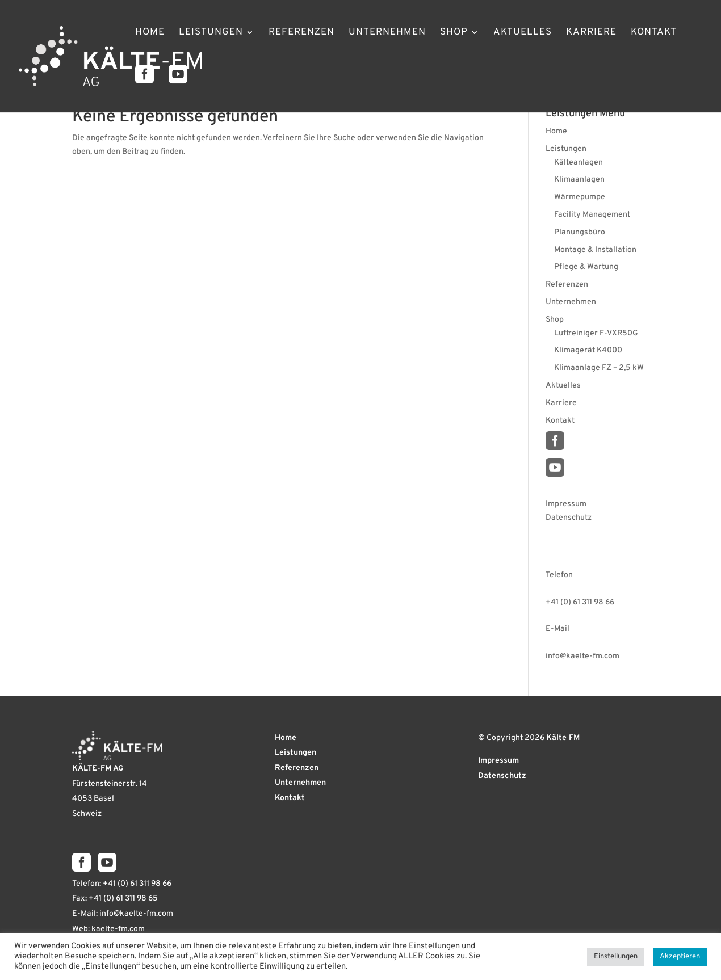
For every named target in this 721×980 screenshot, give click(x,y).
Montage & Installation (595, 250)
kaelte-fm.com (118, 929)
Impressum (566, 504)
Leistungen (211, 33)
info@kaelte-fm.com (582, 656)
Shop (454, 33)
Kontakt (654, 33)
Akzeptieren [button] (680, 956)
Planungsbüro (579, 232)
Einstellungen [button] (616, 956)
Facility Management (592, 215)
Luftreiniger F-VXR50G (596, 333)
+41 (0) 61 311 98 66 (580, 602)
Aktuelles (522, 33)
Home (150, 33)
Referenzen (301, 33)
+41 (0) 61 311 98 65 (123, 898)
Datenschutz (569, 518)
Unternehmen (387, 33)
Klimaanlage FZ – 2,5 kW (599, 368)
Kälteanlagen (578, 162)
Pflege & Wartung (586, 267)
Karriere (591, 33)
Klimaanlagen (579, 179)
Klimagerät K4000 (588, 350)
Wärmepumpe (579, 197)
